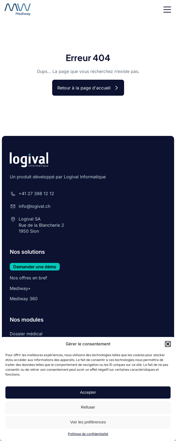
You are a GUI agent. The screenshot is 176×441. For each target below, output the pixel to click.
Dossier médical (26, 333)
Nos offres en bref (28, 277)
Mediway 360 (24, 298)
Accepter (88, 392)
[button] (168, 344)
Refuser (88, 407)
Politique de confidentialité (88, 434)
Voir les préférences (88, 422)
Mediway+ (20, 288)
